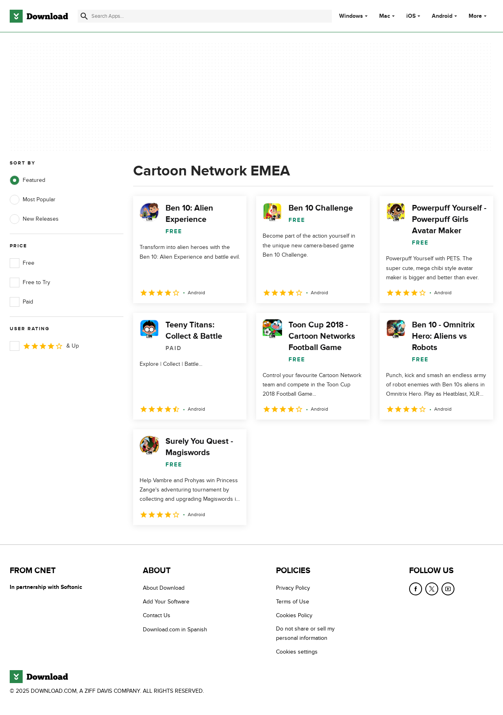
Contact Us (156, 615)
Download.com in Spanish (175, 629)
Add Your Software (166, 601)
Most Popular (32, 200)
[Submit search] (84, 16)
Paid (21, 302)
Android (442, 16)
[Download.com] (39, 16)
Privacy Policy (293, 587)
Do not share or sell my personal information (305, 633)
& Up (44, 346)
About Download (164, 587)
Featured (27, 180)
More (478, 16)
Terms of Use (292, 601)
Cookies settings (297, 651)
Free (22, 263)
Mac (384, 16)
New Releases (34, 219)
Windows (351, 16)
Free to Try (30, 282)
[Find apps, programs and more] (204, 16)
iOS (411, 16)
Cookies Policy (294, 615)
